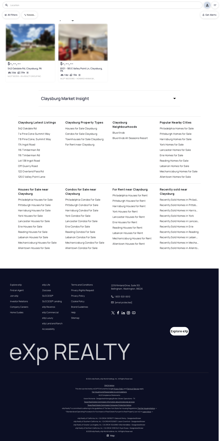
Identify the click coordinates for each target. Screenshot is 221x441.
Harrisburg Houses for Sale (34, 210)
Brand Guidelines (79, 307)
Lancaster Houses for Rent (129, 217)
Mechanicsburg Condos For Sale (84, 242)
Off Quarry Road (28, 166)
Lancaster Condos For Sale (81, 221)
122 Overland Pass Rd (31, 171)
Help (73, 312)
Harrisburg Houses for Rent (129, 206)
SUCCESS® (47, 296)
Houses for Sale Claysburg (81, 128)
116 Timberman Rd (29, 150)
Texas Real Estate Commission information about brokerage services (109, 402)
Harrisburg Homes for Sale (176, 139)
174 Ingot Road (26, 144)
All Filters (11, 14)
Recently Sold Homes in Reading (179, 232)
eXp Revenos (48, 307)
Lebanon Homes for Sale (174, 166)
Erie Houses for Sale (30, 226)
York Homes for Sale (172, 144)
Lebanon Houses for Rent (128, 233)
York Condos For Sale (78, 215)
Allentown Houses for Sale (34, 248)
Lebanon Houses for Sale (33, 237)
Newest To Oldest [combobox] (31, 14)
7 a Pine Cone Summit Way (34, 134)
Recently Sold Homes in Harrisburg (179, 210)
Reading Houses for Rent (127, 227)
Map (110, 435)
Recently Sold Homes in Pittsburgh (179, 205)
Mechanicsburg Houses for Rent (132, 238)
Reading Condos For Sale (80, 232)
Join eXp (14, 296)
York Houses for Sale (30, 215)
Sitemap (75, 318)
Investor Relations (19, 301)
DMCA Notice (109, 385)
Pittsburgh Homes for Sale (176, 134)
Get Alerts (209, 14)
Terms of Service (133, 389)
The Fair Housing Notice (146, 408)
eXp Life (46, 285)
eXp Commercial (50, 312)
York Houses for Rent (125, 211)
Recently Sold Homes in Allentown (179, 248)
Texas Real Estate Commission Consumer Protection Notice (109, 405)
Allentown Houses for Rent (129, 243)
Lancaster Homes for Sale (175, 150)
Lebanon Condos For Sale (80, 237)
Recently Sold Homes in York (177, 215)
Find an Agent (17, 290)
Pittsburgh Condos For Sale (81, 205)
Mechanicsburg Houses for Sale (37, 242)
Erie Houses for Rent (125, 222)
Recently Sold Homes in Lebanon (179, 237)
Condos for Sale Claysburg (81, 134)
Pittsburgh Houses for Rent (129, 200)
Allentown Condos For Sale (81, 248)
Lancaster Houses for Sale (34, 221)
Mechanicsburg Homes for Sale (179, 171)
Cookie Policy (77, 301)
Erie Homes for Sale (171, 155)
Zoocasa (46, 290)
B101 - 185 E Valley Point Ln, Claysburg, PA (81, 69)
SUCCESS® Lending (52, 301)
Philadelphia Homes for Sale (177, 128)
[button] (109, 98)
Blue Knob (119, 132)
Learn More (147, 412)
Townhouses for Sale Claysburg (84, 139)
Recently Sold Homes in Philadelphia (179, 199)
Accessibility (48, 329)
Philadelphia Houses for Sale (35, 199)
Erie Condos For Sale (77, 226)
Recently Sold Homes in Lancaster (179, 221)
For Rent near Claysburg (79, 144)
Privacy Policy (78, 296)
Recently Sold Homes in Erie (176, 226)
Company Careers (19, 307)
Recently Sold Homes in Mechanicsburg (179, 242)
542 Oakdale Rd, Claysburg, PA (25, 68)
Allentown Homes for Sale (175, 176)
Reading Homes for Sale (174, 160)
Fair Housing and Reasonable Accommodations (109, 392)
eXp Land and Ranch (52, 323)
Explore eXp (16, 285)
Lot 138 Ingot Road (29, 160)
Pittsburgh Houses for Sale (34, 205)
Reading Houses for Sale (33, 232)
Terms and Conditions (82, 285)
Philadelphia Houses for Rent (130, 195)
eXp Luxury (47, 318)
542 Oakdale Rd (27, 128)
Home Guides (16, 312)
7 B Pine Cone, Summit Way (34, 139)
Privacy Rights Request (82, 290)
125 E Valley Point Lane (31, 176)
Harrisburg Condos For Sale (81, 210)
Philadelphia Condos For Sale (82, 199)
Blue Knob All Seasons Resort (130, 138)
